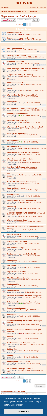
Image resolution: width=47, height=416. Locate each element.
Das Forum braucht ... (15, 48)
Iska (20, 63)
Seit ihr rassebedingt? (16, 248)
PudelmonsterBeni (24, 175)
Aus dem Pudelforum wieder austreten (22, 167)
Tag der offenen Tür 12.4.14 (18, 272)
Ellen (20, 286)
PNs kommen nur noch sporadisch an (22, 108)
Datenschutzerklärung (16, 33)
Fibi (20, 338)
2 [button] (27, 24)
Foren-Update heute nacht (17, 114)
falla (20, 279)
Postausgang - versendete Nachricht (21, 254)
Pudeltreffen (12, 260)
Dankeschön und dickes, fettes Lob (21, 343)
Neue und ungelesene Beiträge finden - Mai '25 (25, 69)
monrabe (21, 222)
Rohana (21, 84)
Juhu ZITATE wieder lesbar (17, 133)
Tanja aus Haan (24, 148)
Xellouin (21, 216)
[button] (30, 24)
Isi (19, 168)
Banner (10, 355)
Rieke (21, 262)
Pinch (21, 135)
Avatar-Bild (11, 314)
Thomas (21, 34)
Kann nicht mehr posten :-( (17, 188)
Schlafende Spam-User (16, 82)
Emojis (10, 89)
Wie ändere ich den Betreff (17, 220)
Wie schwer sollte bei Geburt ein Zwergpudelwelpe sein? (20, 160)
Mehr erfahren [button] (17, 405)
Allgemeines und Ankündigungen (19, 16)
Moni (20, 243)
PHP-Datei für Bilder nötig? (17, 121)
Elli (20, 236)
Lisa (8, 173)
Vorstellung (11, 207)
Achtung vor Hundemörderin (18, 361)
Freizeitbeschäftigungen (16, 308)
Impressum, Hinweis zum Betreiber (21, 38)
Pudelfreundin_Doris (25, 370)
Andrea (10, 337)
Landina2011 (23, 344)
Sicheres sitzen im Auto (16, 55)
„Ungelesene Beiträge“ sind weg (20, 75)
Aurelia (21, 316)
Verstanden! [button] (23, 411)
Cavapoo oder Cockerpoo (17, 241)
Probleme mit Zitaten (15, 146)
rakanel (21, 202)
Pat (20, 70)
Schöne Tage (12, 349)
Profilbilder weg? (14, 140)
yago (20, 50)
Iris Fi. (21, 208)
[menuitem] (6, 7)
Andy (21, 115)
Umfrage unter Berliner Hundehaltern (21, 200)
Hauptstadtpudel (24, 76)
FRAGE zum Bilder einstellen (18, 278)
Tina (20, 324)
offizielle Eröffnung (14, 265)
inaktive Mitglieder (14, 234)
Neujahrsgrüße (13, 284)
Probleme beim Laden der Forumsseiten (23, 153)
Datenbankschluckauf (15, 61)
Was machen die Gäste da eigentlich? (22, 95)
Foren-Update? (13, 194)
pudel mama (23, 57)
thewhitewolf (23, 90)
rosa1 (21, 122)
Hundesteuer (12, 101)
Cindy (21, 162)
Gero (20, 128)
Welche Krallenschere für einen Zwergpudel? (24, 296)
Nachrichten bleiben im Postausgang (21, 182)
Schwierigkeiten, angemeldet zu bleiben (22, 302)
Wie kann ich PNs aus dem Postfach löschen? (25, 127)
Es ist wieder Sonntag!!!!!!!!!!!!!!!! (20, 369)
